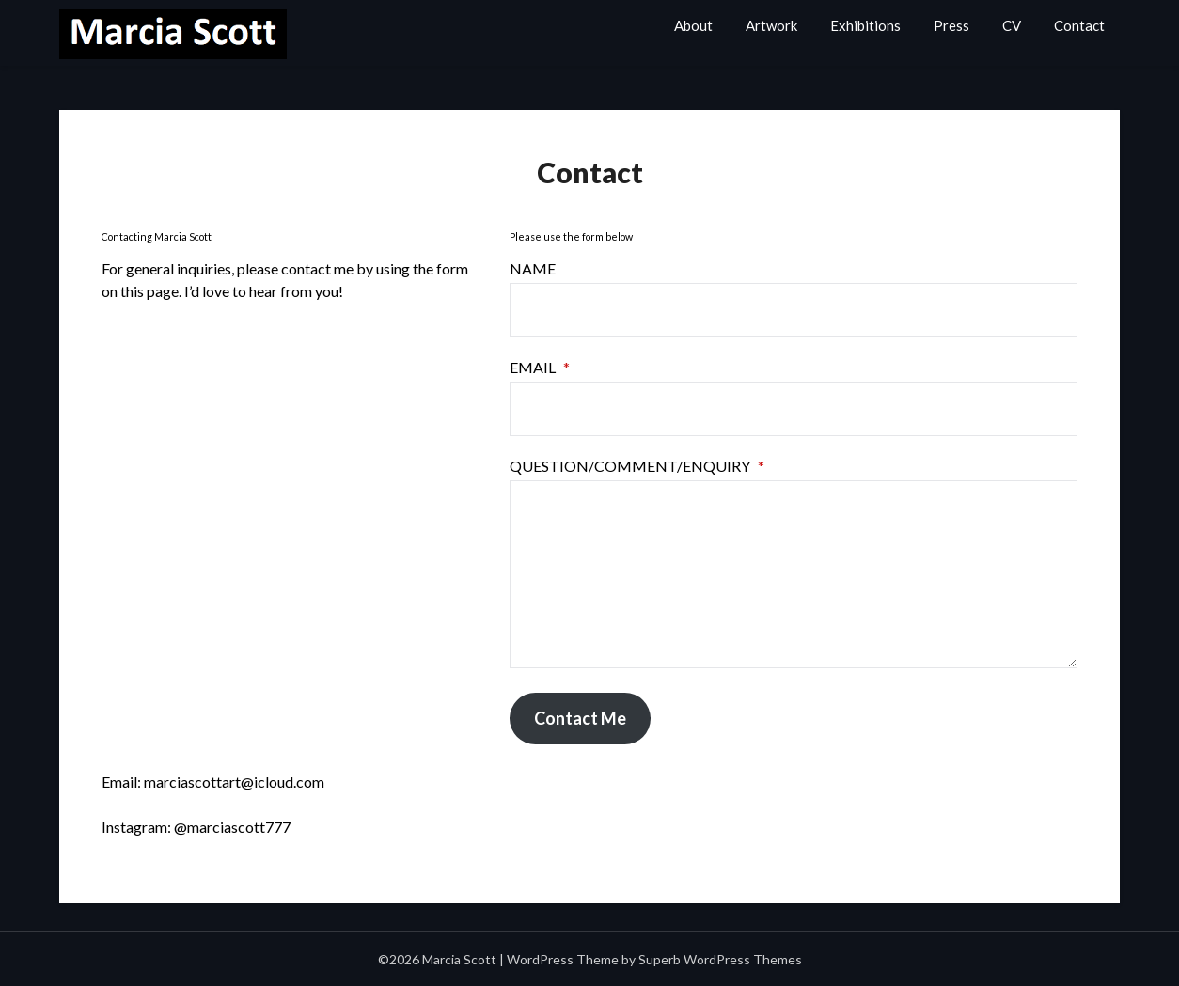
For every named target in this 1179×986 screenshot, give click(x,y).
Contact (1079, 25)
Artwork (771, 25)
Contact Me (580, 718)
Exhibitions (865, 25)
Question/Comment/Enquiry (637, 466)
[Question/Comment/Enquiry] (793, 574)
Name (533, 268)
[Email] (793, 409)
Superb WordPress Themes (720, 959)
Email (540, 367)
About (693, 25)
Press (951, 25)
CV (1011, 25)
